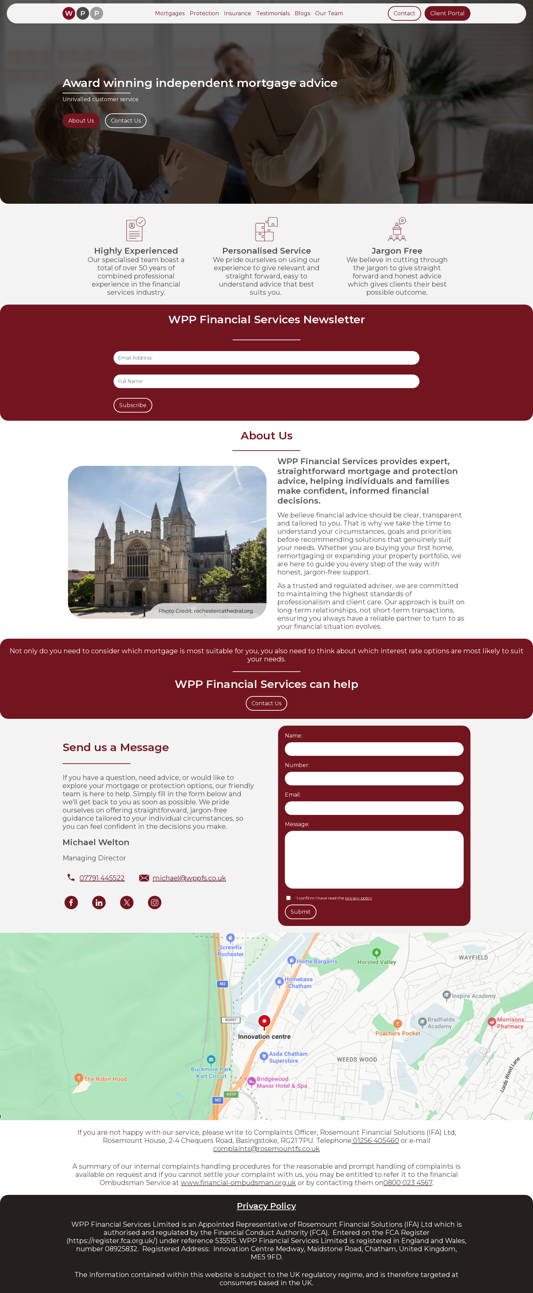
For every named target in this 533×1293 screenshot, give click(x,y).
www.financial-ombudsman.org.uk (238, 1183)
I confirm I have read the (333, 897)
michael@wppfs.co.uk (189, 878)
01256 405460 (375, 1140)
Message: (297, 824)
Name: (293, 735)
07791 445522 (102, 878)
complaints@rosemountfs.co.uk (266, 1149)
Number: (297, 765)
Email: (293, 794)
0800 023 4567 (407, 1183)
